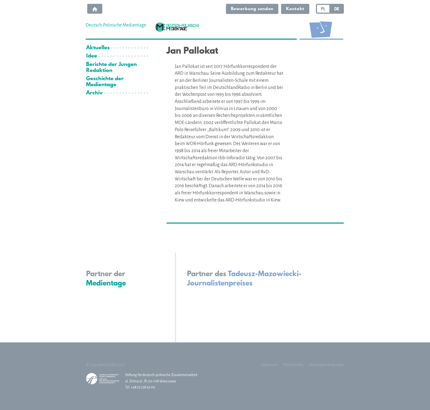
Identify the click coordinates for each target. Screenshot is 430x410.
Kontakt (295, 8)
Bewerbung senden (252, 8)
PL (323, 9)
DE (336, 9)
